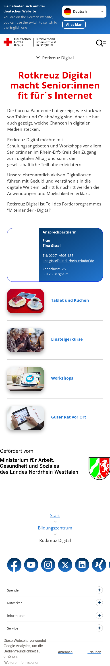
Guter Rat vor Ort (68, 417)
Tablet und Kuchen (70, 300)
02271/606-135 (61, 255)
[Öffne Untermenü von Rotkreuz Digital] (55, 57)
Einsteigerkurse (67, 339)
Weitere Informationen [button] (21, 662)
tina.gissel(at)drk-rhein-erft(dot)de (68, 260)
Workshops (62, 378)
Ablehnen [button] (65, 652)
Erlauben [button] (94, 652)
